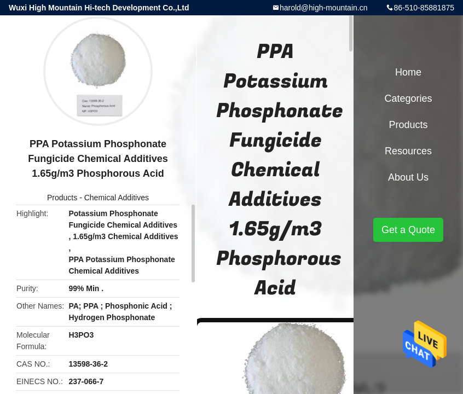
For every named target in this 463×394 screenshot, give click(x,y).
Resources (408, 151)
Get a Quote (408, 229)
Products (62, 197)
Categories (408, 98)
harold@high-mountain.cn (324, 7)
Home (408, 72)
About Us (408, 177)
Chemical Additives (116, 197)
